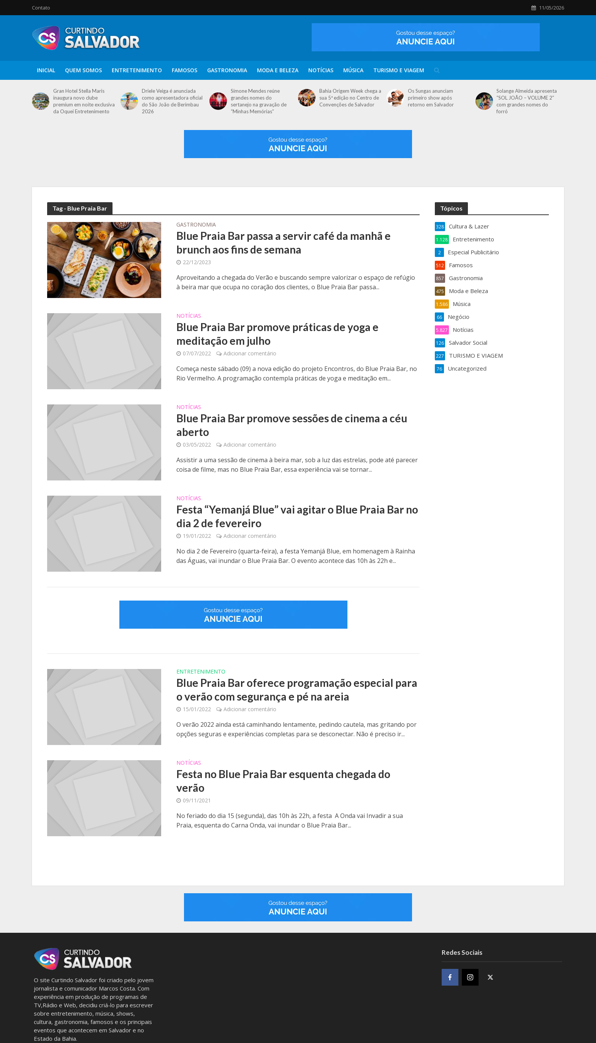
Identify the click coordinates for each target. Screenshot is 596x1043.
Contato (41, 7)
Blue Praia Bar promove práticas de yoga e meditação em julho (277, 333)
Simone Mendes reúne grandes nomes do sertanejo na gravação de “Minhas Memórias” (259, 101)
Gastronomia (227, 70)
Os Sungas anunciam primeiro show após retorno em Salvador (431, 98)
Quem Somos (83, 70)
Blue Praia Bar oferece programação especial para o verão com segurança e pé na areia (296, 689)
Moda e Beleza (277, 70)
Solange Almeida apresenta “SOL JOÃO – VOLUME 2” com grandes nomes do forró (526, 101)
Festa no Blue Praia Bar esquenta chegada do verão (283, 780)
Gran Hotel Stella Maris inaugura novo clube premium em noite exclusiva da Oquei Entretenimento (84, 101)
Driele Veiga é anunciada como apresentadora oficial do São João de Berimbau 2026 (172, 101)
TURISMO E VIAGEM (398, 70)
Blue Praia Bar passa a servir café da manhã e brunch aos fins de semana (283, 242)
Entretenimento (137, 70)
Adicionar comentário (250, 353)
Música (353, 70)
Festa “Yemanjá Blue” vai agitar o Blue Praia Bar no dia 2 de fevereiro (297, 516)
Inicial (46, 70)
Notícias (320, 70)
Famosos (184, 70)
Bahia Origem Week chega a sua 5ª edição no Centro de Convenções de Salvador (350, 98)
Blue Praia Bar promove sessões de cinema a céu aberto (291, 425)
